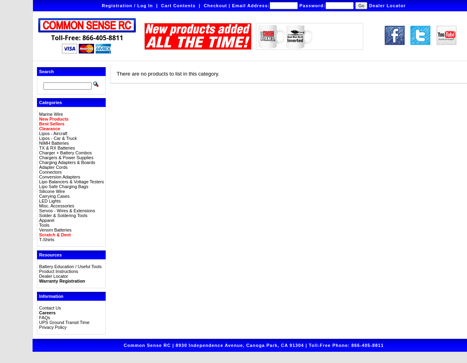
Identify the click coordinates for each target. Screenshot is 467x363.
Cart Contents (178, 5)
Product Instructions (58, 271)
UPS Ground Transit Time (64, 322)
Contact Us (50, 308)
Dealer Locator (387, 5)
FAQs (44, 317)
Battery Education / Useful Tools (70, 266)
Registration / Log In (127, 5)
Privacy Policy (52, 327)
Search (46, 71)
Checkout (215, 5)
